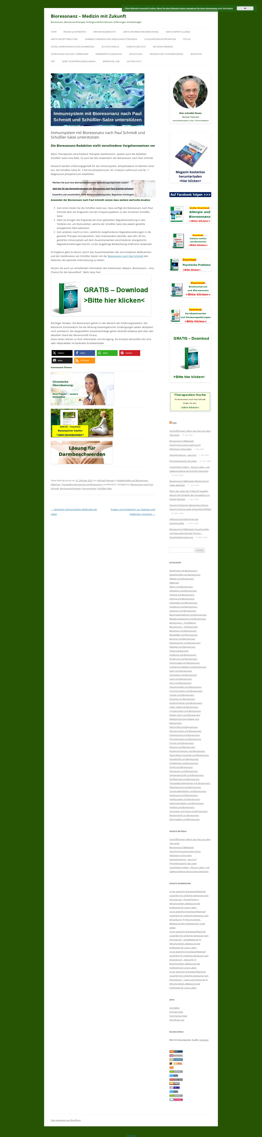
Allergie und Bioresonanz (181, 578)
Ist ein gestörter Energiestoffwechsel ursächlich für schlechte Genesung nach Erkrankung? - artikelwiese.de (189, 935)
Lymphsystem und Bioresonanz (185, 711)
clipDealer (204, 1039)
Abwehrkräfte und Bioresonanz (132, 480)
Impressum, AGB (111, 61)
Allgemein (55, 484)
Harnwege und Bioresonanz (183, 674)
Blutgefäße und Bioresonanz (183, 634)
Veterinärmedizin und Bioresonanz (186, 803)
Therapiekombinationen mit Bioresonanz (81, 484)
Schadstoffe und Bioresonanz (184, 759)
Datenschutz (134, 61)
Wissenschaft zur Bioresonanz (166, 54)
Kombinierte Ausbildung (109, 54)
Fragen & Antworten (74, 31)
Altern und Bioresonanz (181, 586)
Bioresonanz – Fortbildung (182, 622)
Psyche (187, 39)
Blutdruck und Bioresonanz (182, 630)
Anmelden (174, 1007)
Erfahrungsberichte (104, 31)
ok (245, 8)
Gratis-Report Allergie (178, 31)
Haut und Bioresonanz (180, 678)
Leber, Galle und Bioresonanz (183, 707)
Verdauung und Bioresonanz (183, 795)
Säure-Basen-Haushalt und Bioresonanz (189, 755)
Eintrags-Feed (176, 1011)
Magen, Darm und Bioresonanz (184, 715)
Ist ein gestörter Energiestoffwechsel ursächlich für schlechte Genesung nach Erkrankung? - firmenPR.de (189, 895)
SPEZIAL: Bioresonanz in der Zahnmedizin (72, 46)
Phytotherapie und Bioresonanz (185, 739)
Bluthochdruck (110, 46)
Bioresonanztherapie (70, 488)
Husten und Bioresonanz (181, 695)
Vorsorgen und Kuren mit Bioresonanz (188, 811)
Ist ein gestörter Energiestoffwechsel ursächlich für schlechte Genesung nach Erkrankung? (189, 915)
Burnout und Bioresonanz (182, 638)
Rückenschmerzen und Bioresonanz (187, 751)
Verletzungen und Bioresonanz (184, 799)
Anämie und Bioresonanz (181, 594)
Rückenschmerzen (163, 46)
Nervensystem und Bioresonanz (185, 731)
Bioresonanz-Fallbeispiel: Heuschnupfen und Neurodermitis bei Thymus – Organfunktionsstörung (189, 533)
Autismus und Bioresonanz (182, 610)
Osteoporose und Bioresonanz (184, 735)
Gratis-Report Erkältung (64, 39)
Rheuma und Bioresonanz (182, 747)
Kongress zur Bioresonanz (182, 699)
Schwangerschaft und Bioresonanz (186, 775)
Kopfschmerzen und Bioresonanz (185, 703)
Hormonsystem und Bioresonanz (186, 690)
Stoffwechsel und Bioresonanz (184, 779)
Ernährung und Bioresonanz (183, 658)
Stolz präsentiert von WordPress (66, 1120)
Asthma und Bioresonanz (181, 598)
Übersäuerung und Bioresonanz (185, 787)
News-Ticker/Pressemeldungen (78, 61)
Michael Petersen (105, 480)
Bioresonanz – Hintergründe (183, 626)
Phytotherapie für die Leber (183, 461)
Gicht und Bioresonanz (180, 670)
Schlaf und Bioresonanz (181, 767)
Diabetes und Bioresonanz (182, 646)
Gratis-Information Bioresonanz (141, 31)
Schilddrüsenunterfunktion (160, 39)
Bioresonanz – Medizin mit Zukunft (88, 16)
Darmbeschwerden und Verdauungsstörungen (111, 39)
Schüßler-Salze (104, 488)
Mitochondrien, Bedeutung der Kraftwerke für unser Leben (187, 923)
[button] (62, 353)
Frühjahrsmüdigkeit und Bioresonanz (187, 666)
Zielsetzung (135, 54)
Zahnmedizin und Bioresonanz (184, 819)
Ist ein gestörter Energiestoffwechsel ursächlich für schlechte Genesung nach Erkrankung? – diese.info (189, 955)
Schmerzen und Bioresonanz (183, 771)
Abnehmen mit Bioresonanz (183, 570)
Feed (174, 423)
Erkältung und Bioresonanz (182, 654)
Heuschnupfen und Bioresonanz (185, 686)
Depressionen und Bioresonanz (185, 642)
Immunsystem (89, 488)
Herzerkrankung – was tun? (183, 455)
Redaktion (196, 54)
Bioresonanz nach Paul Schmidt (125, 256)
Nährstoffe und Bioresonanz (183, 727)
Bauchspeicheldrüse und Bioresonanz (188, 614)
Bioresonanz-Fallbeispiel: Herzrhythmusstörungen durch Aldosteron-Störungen (185, 445)
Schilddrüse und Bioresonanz (183, 763)
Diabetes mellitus (136, 46)
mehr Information (225, 8)
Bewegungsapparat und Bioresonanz (187, 618)
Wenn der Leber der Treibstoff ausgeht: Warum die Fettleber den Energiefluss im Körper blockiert (189, 495)
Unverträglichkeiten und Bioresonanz (187, 791)
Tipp (53, 61)
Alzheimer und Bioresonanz (183, 590)
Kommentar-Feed (178, 1015)
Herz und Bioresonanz (180, 682)
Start (54, 31)
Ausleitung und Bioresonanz (183, 606)
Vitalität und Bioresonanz (181, 807)
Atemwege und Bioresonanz (183, 602)
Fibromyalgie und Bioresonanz (184, 662)
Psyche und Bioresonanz (181, 743)
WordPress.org (176, 1019)
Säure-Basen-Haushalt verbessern (69, 54)
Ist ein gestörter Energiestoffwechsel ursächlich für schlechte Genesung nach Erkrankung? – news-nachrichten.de (189, 975)
